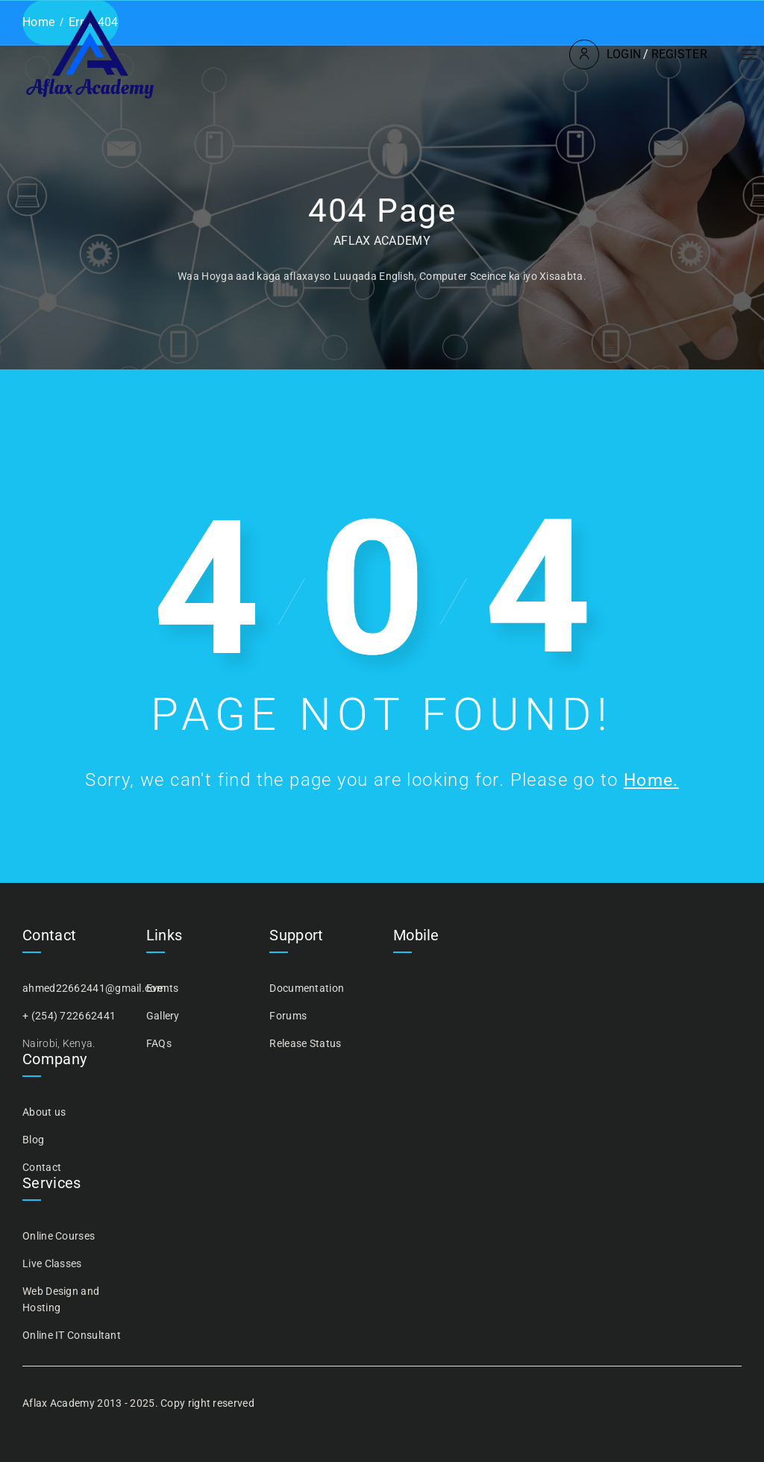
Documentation (306, 988)
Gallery (163, 1016)
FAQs (159, 1043)
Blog (33, 1140)
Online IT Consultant (71, 1335)
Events (162, 988)
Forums (288, 1016)
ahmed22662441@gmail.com (94, 988)
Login (622, 54)
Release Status (305, 1043)
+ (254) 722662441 (69, 1016)
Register (678, 54)
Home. (651, 779)
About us (44, 1112)
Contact (41, 1167)
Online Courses (58, 1236)
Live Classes (52, 1263)
